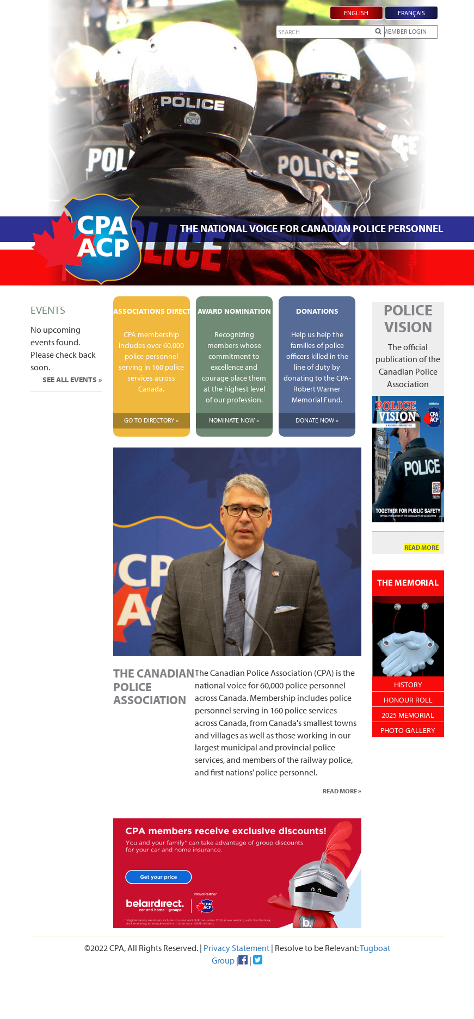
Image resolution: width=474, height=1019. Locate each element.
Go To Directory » (151, 420)
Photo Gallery (407, 730)
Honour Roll (408, 700)
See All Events (70, 379)
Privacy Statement (236, 947)
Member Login (405, 31)
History (408, 684)
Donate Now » (317, 420)
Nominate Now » (234, 420)
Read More (340, 791)
